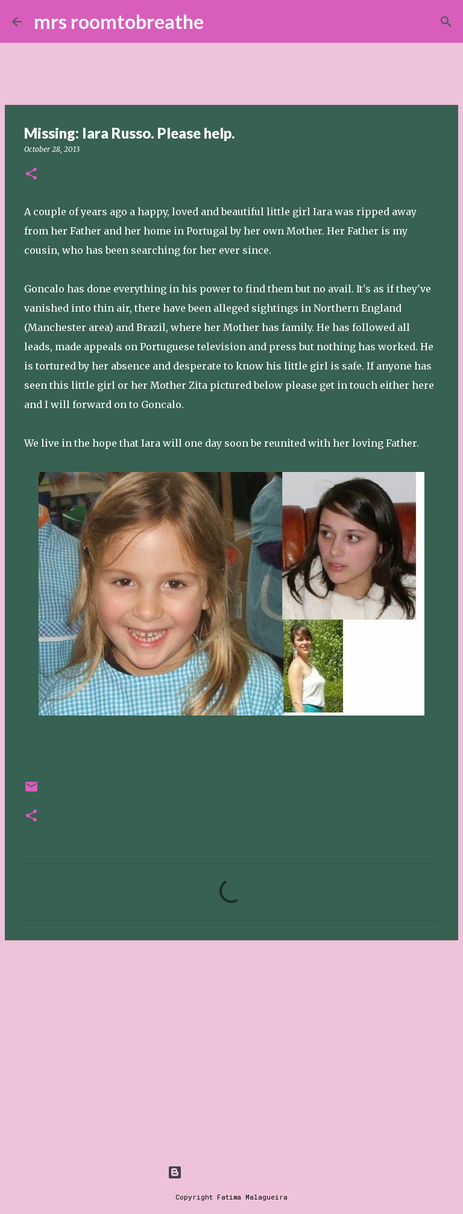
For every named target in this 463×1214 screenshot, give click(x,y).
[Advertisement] (231, 1042)
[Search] (220, 21)
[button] (31, 174)
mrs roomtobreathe (119, 21)
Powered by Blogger (231, 1172)
